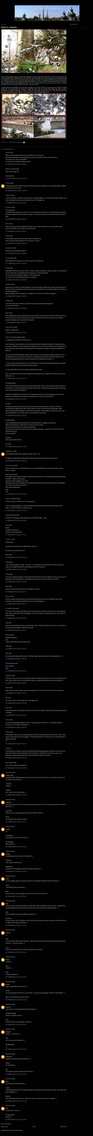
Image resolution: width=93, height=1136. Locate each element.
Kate (7, 622)
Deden (7, 687)
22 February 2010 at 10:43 (16, 332)
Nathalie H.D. (9, 451)
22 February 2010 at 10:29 (16, 308)
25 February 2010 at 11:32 (16, 896)
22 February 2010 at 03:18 (16, 178)
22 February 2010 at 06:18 (16, 219)
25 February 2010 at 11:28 (16, 871)
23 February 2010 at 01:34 (16, 648)
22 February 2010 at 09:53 (16, 296)
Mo (6, 697)
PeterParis (9, 772)
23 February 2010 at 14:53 (16, 683)
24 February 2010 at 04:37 (16, 743)
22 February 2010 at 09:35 (16, 253)
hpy (7, 403)
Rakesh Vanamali (11, 169)
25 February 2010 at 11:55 (16, 1119)
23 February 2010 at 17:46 (16, 703)
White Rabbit (9, 762)
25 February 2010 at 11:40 (16, 952)
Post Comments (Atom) (16, 1130)
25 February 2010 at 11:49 (16, 1049)
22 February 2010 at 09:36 (16, 263)
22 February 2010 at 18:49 (16, 569)
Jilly (7, 748)
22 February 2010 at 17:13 (16, 534)
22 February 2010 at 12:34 (16, 399)
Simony (8, 152)
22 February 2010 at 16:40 (16, 510)
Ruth (7, 653)
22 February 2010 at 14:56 (16, 494)
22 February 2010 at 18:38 (16, 557)
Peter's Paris (47, 8)
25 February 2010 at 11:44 (16, 999)
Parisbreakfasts (10, 663)
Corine (7, 574)
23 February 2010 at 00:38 (16, 618)
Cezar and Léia (10, 465)
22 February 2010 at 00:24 (16, 164)
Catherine (8, 195)
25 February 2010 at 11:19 (16, 795)
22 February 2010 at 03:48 (16, 190)
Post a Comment (6, 1124)
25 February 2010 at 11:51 (16, 1074)
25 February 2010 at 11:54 (16, 1101)
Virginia (8, 732)
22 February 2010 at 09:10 (16, 243)
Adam (7, 313)
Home (34, 1126)
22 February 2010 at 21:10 (16, 604)
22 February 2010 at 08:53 (16, 231)
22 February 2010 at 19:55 (16, 581)
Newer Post (4, 1126)
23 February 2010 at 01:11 (16, 630)
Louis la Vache (10, 327)
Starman (8, 596)
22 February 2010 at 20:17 (16, 592)
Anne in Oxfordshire (11, 498)
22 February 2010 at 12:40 (16, 415)
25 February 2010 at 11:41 (16, 977)
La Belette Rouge (11, 608)
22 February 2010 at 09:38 (16, 280)
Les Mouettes (9, 258)
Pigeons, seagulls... (9, 27)
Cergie (7, 268)
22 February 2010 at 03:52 (16, 203)
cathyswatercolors (11, 515)
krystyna (8, 635)
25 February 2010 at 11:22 (16, 822)
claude (7, 236)
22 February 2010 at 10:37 (16, 322)
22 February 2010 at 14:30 (16, 461)
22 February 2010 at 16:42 (16, 520)
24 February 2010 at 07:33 (16, 758)
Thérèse (8, 183)
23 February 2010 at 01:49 (16, 659)
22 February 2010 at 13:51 (16, 446)
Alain (7, 707)
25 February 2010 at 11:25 (16, 846)
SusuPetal (9, 207)
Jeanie (7, 562)
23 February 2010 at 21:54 (16, 715)
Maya (7, 586)
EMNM (8, 300)
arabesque (9, 675)
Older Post (64, 1126)
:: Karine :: (9, 539)
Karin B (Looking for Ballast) (14, 337)
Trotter (7, 720)
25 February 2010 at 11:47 (16, 1024)
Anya (7, 525)
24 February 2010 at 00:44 (16, 727)
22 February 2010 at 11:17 (16, 378)
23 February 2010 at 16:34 (16, 693)
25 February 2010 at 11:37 (16, 925)
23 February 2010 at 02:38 (16, 671)
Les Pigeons (9, 248)
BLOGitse (8, 420)
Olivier (7, 223)
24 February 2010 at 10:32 (16, 768)
